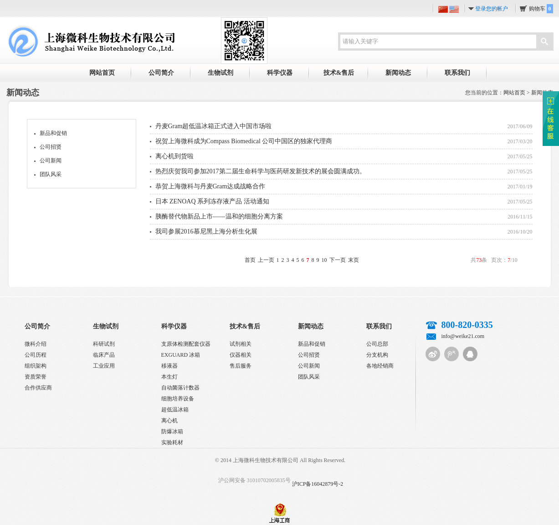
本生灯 (169, 377)
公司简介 (161, 72)
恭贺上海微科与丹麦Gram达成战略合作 (210, 186)
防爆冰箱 (172, 431)
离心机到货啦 (174, 156)
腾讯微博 (451, 354)
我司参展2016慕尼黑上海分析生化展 (206, 231)
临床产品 (104, 355)
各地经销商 (380, 366)
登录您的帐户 (491, 8)
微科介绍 (35, 344)
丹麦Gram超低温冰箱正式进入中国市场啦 (213, 126)
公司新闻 (51, 160)
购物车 (541, 8)
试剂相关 (240, 344)
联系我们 (457, 72)
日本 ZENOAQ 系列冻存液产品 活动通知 (212, 201)
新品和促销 (53, 133)
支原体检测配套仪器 (185, 344)
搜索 (544, 42)
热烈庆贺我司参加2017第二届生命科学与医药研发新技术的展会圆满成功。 (260, 171)
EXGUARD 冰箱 (180, 355)
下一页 (337, 260)
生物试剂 (220, 72)
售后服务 (240, 366)
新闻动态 (398, 72)
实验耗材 (172, 442)
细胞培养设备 (177, 398)
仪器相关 (240, 355)
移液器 (169, 366)
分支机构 (377, 355)
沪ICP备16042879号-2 (318, 484)
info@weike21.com (463, 336)
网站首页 (102, 72)
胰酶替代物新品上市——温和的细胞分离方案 (219, 216)
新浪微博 (433, 354)
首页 (250, 260)
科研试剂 (104, 344)
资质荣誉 (35, 377)
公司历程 (35, 355)
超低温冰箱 (175, 409)
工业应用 (104, 366)
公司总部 (377, 344)
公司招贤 (51, 147)
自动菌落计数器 (180, 388)
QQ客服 (470, 354)
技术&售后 (338, 72)
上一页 (266, 260)
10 (324, 260)
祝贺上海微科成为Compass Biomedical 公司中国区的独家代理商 (244, 141)
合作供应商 (38, 388)
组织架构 (35, 366)
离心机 (169, 420)
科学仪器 (279, 72)
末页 (353, 260)
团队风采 (51, 174)
